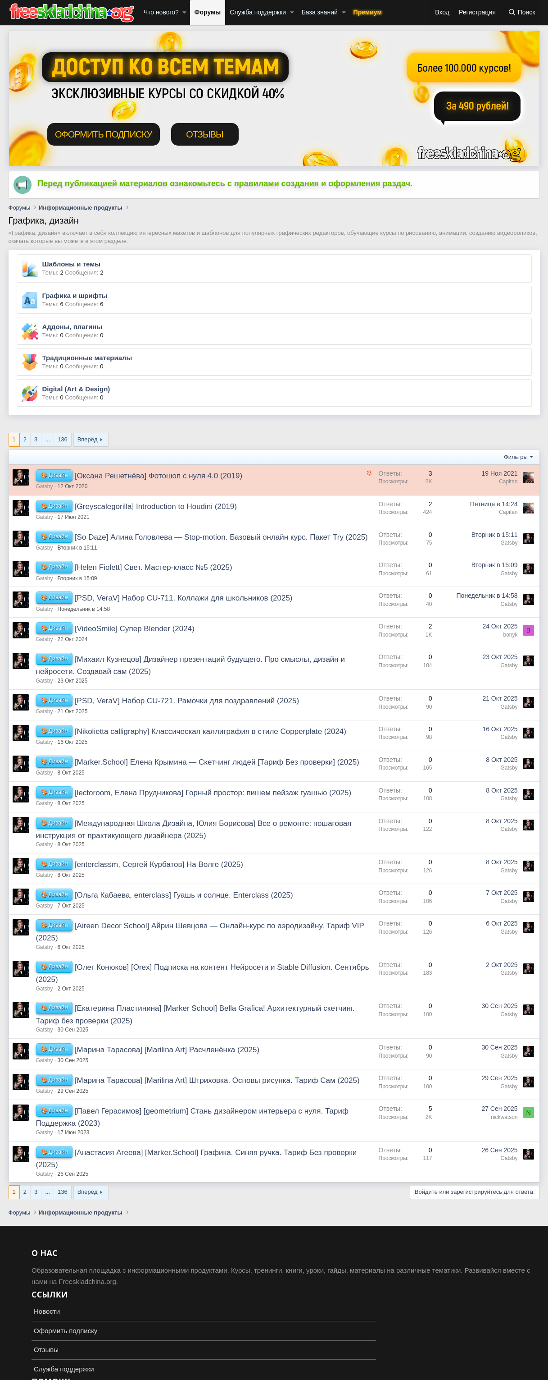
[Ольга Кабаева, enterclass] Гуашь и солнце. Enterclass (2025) (184, 895)
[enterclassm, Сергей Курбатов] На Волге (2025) (159, 864)
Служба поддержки (258, 12)
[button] (184, 12)
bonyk (510, 635)
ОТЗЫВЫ (204, 134)
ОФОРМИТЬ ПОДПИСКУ (103, 134)
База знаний (320, 12)
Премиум (367, 12)
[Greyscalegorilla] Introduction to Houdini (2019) (156, 506)
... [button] (47, 439)
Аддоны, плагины (72, 326)
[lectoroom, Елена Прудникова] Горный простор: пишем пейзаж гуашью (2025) (213, 793)
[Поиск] (521, 12)
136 (63, 439)
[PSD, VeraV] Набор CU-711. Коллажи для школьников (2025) (184, 598)
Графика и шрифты (75, 295)
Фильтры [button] (516, 457)
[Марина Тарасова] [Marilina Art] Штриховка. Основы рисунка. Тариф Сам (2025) (217, 1080)
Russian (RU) (31, 1371)
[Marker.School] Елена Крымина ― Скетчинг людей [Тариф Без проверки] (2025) (217, 762)
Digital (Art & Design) (76, 389)
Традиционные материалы (87, 358)
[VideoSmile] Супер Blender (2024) (135, 628)
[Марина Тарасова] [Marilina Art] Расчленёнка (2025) (167, 1049)
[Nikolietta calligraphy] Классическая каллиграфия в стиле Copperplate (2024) (210, 731)
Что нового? (161, 12)
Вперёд (87, 439)
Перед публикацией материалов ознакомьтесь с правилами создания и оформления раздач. (224, 183)
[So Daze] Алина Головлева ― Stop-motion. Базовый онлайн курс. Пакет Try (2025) (221, 537)
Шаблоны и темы (71, 264)
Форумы (208, 12)
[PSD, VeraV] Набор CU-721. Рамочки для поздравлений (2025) (187, 701)
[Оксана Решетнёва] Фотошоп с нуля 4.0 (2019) (158, 476)
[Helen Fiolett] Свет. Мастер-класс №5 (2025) (153, 567)
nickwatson (504, 1117)
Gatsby (44, 486)
